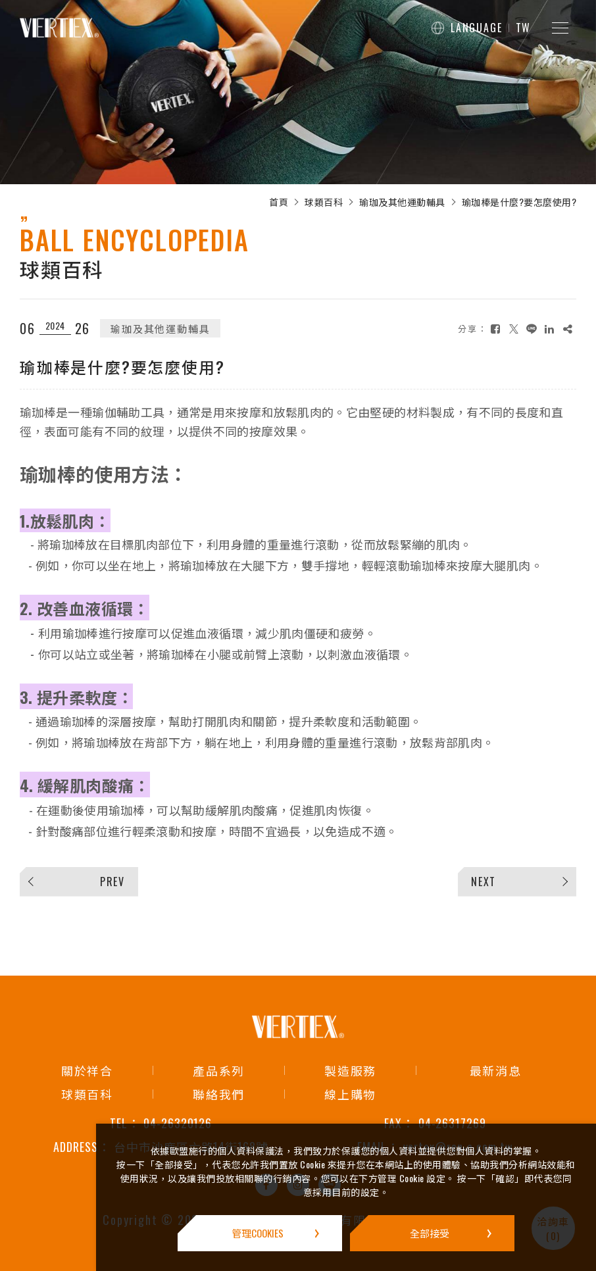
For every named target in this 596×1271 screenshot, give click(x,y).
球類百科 (324, 202)
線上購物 (350, 1094)
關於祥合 (87, 1070)
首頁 (278, 202)
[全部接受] (432, 1233)
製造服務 (350, 1070)
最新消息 (496, 1070)
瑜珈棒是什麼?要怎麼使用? (519, 202)
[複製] (567, 328)
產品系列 (219, 1070)
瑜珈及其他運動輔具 (402, 202)
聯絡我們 (219, 1094)
